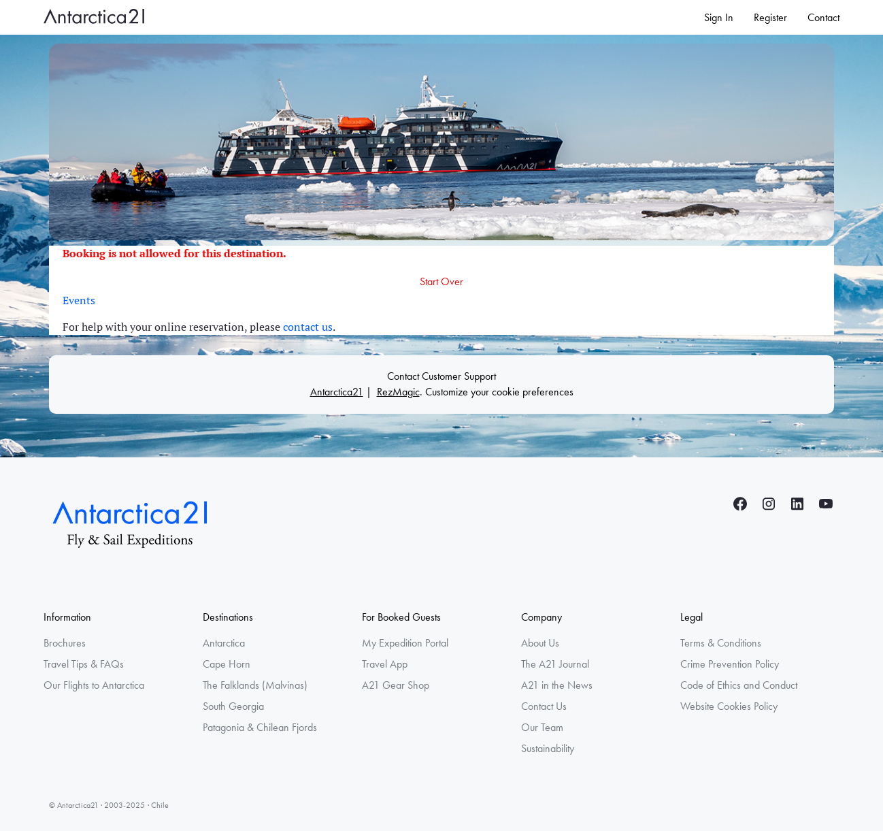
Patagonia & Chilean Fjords (260, 727)
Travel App (384, 664)
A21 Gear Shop (395, 685)
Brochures (65, 643)
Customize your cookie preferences (499, 392)
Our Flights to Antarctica (94, 685)
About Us (540, 643)
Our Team (542, 727)
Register (770, 17)
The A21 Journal (555, 664)
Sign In (718, 17)
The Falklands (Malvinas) (255, 685)
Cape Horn (226, 664)
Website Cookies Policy (729, 706)
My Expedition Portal (405, 643)
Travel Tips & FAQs (84, 664)
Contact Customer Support (441, 376)
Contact (823, 17)
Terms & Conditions (720, 643)
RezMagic (398, 392)
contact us (308, 326)
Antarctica (224, 643)
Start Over (441, 281)
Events (79, 300)
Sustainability (547, 748)
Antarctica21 (336, 392)
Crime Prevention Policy (729, 664)
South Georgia (233, 706)
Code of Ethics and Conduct (738, 685)
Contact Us (544, 706)
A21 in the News (557, 685)
